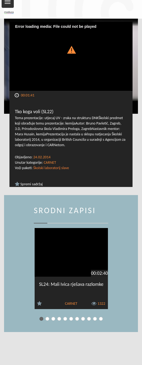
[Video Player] (71, 56)
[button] (71, 49)
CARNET (50, 162)
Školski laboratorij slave (51, 168)
